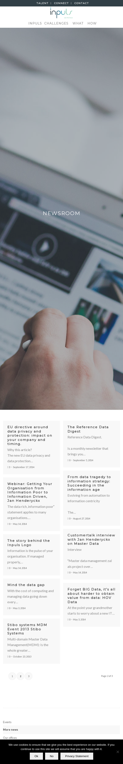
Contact (81, 3)
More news (10, 729)
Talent (42, 3)
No (52, 756)
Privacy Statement (76, 756)
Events (7, 722)
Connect (61, 3)
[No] (117, 752)
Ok (36, 756)
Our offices (10, 737)
